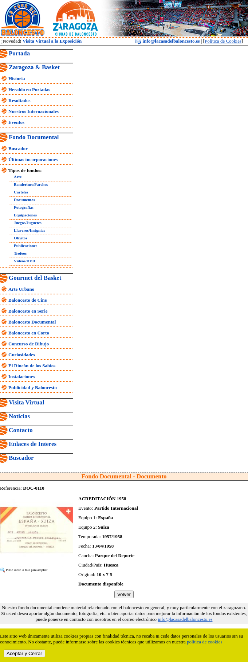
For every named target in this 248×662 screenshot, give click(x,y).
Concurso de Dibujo (28, 343)
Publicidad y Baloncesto (32, 387)
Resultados (19, 100)
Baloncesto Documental (32, 322)
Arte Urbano (21, 289)
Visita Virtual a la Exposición (52, 41)
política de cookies (204, 642)
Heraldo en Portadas (29, 89)
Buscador (18, 148)
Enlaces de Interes (32, 443)
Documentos (24, 199)
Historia (16, 78)
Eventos (16, 122)
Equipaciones (25, 215)
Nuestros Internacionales (33, 111)
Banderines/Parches (31, 184)
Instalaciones (21, 376)
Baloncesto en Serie (28, 311)
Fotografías (24, 207)
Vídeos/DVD (24, 261)
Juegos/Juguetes (28, 222)
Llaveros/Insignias (29, 230)
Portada (19, 53)
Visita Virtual (26, 402)
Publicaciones (25, 245)
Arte (17, 177)
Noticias (19, 416)
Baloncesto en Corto (28, 333)
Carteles (21, 192)
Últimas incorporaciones (33, 159)
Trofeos (20, 253)
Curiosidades (21, 354)
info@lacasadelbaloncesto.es (167, 41)
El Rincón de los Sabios (31, 365)
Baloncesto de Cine (27, 300)
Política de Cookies (223, 41)
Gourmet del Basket (35, 277)
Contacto (21, 430)
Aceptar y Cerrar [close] (24, 653)
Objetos (20, 238)
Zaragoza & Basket (34, 67)
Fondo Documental (34, 137)
